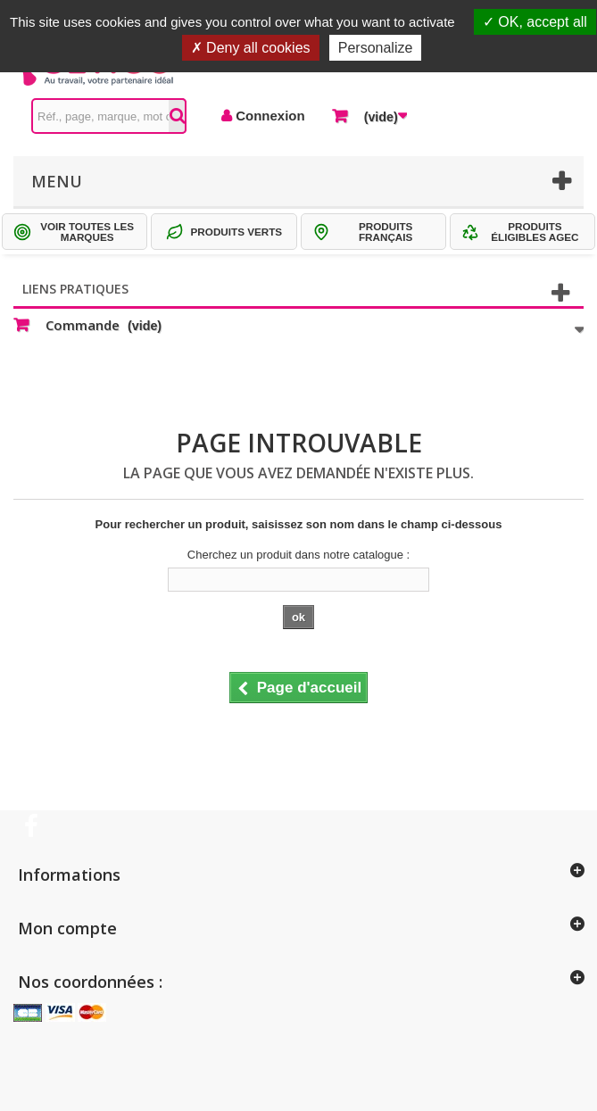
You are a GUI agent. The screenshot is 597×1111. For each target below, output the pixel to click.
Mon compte (67, 928)
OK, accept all (535, 21)
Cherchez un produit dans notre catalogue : (298, 554)
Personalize (375, 47)
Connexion (268, 115)
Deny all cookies (251, 47)
